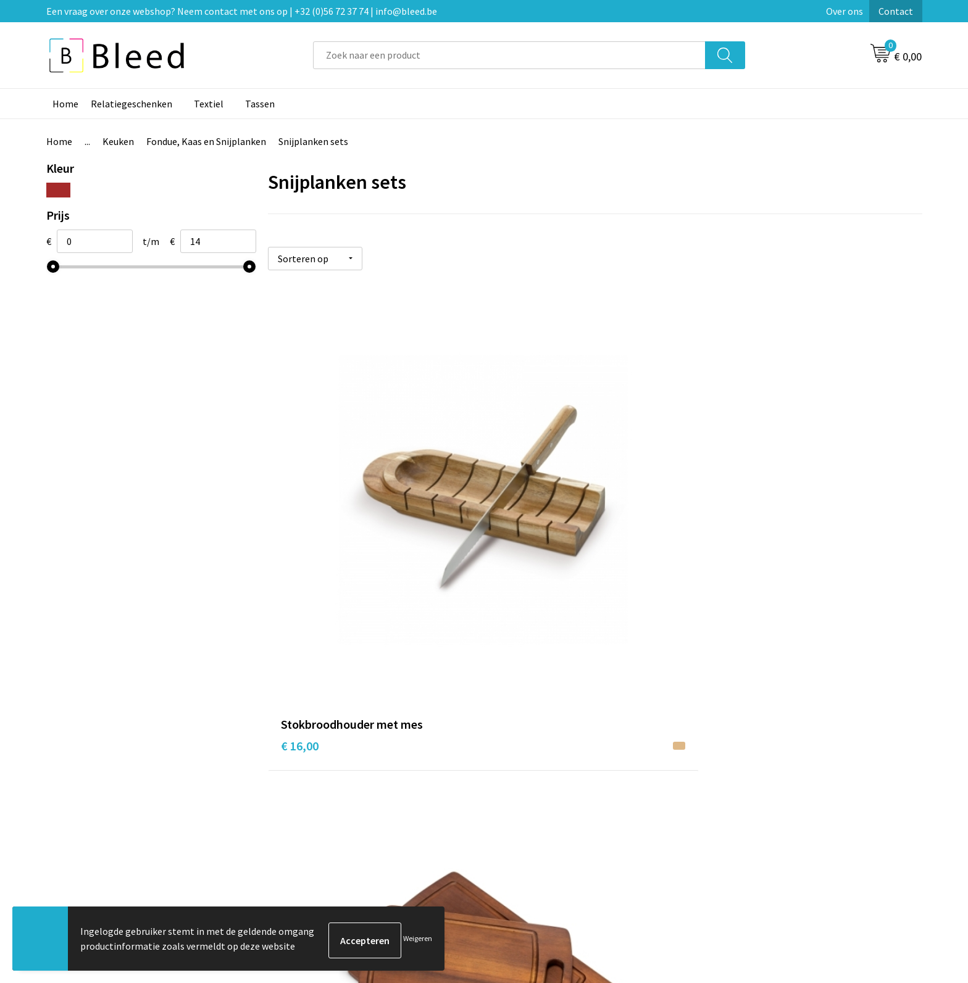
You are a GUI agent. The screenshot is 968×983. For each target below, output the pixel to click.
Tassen (260, 103)
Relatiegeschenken (131, 103)
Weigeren (417, 940)
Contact (895, 11)
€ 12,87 (517, 548)
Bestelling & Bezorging (548, 773)
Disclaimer (739, 811)
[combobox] (509, 55)
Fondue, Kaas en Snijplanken (206, 141)
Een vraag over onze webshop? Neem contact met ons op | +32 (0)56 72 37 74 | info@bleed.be (241, 11)
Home (65, 103)
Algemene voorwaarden (767, 755)
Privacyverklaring (753, 792)
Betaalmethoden (535, 792)
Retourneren (526, 811)
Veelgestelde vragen (325, 773)
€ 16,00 (300, 529)
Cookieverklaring (753, 773)
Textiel (208, 103)
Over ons (844, 11)
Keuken (118, 141)
